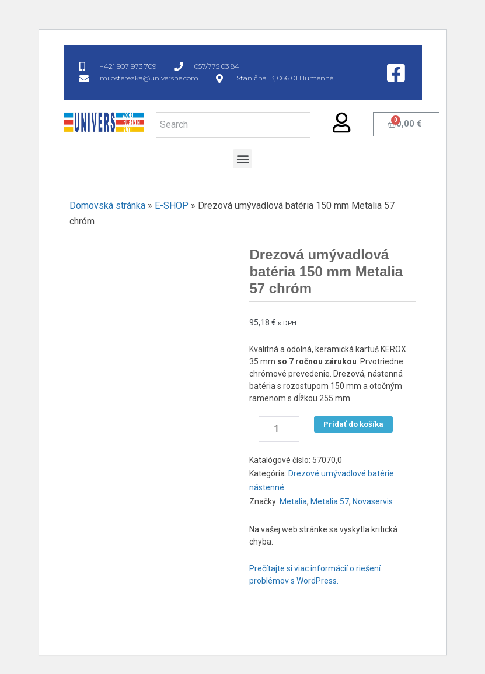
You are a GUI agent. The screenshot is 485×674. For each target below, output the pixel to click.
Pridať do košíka (353, 424)
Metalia (293, 501)
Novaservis (373, 501)
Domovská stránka (107, 205)
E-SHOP (172, 205)
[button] (242, 159)
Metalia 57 (329, 501)
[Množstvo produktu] (279, 429)
